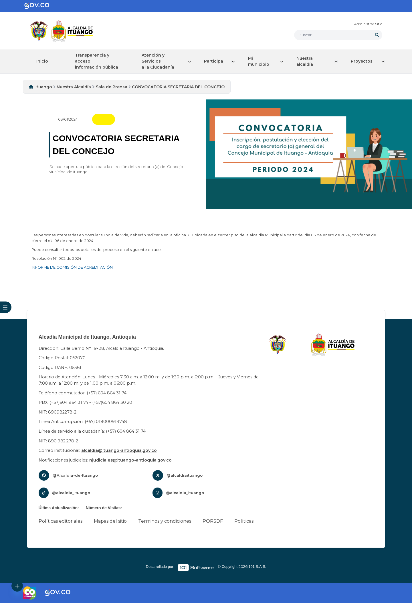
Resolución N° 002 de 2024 (56, 258)
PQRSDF (213, 521)
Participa (216, 61)
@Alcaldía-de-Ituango (75, 475)
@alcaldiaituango (185, 475)
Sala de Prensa (111, 86)
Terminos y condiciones (164, 521)
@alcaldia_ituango (71, 492)
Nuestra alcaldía (306, 61)
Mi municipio (261, 61)
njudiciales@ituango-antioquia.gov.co (130, 459)
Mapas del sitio (110, 521)
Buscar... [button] (306, 35)
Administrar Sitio (368, 24)
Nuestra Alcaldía (74, 86)
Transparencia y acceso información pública (99, 61)
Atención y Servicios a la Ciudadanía (160, 61)
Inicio (43, 61)
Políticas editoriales (60, 521)
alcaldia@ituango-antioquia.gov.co (119, 450)
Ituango (43, 86)
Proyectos (362, 61)
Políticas (243, 521)
